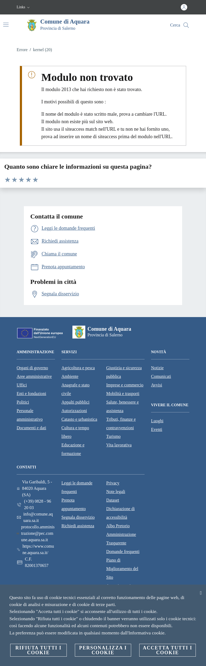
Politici (23, 402)
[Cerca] (186, 25)
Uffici (22, 385)
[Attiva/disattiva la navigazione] (6, 24)
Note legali (115, 491)
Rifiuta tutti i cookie (38, 650)
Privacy (112, 483)
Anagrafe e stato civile (75, 389)
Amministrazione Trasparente (121, 538)
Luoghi (157, 421)
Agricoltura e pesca (78, 368)
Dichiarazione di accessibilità (120, 513)
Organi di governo (32, 368)
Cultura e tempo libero (75, 432)
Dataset (112, 500)
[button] (24, 7)
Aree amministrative (34, 376)
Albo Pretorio (118, 526)
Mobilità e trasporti (122, 393)
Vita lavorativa (119, 445)
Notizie (157, 368)
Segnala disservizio (78, 517)
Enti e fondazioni (31, 393)
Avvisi (156, 385)
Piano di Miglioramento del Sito (122, 569)
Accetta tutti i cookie (167, 650)
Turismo (113, 436)
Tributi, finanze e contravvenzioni (121, 423)
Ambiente (69, 376)
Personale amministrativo (30, 415)
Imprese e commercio (125, 385)
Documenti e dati (31, 428)
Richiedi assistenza (77, 526)
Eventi (156, 429)
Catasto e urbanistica (79, 419)
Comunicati (161, 376)
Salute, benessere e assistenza (122, 406)
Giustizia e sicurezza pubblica (124, 372)
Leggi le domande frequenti (77, 487)
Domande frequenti (122, 551)
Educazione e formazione (72, 449)
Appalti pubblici (75, 402)
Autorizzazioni (74, 410)
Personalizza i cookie (103, 650)
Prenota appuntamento (73, 504)
